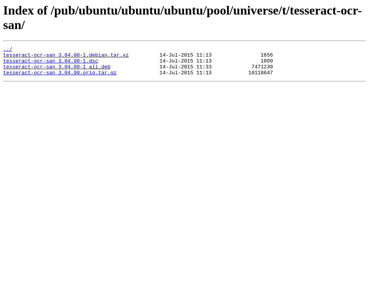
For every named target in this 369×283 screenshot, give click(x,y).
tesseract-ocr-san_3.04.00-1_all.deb (56, 71)
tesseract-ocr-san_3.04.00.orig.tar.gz (60, 78)
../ (7, 49)
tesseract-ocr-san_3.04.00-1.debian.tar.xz (66, 57)
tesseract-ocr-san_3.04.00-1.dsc (50, 64)
